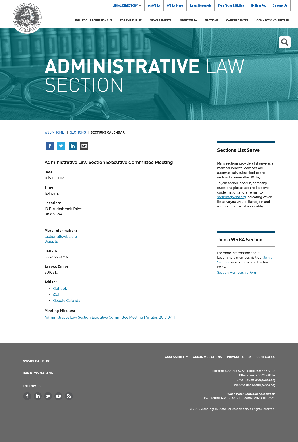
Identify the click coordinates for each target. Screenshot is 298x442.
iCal (56, 295)
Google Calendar (67, 301)
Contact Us (280, 5)
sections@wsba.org (61, 237)
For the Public (131, 20)
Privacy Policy (239, 357)
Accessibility (176, 357)
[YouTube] (59, 396)
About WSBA (188, 20)
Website (51, 242)
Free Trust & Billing (231, 5)
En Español (258, 5)
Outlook (60, 289)
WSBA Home (55, 132)
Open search (284, 42)
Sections (211, 20)
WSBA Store (175, 5)
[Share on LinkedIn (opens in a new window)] (72, 146)
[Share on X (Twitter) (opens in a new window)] (61, 146)
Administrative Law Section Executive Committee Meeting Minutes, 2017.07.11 (110, 317)
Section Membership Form (237, 273)
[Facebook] (28, 396)
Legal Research (200, 5)
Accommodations (207, 357)
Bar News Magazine (39, 373)
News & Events (160, 20)
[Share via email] (84, 146)
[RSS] (69, 396)
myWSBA (154, 5)
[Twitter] (48, 396)
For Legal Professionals (93, 20)
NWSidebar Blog (36, 361)
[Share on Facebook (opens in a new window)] (50, 146)
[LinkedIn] (38, 396)
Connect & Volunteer (272, 20)
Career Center (237, 20)
